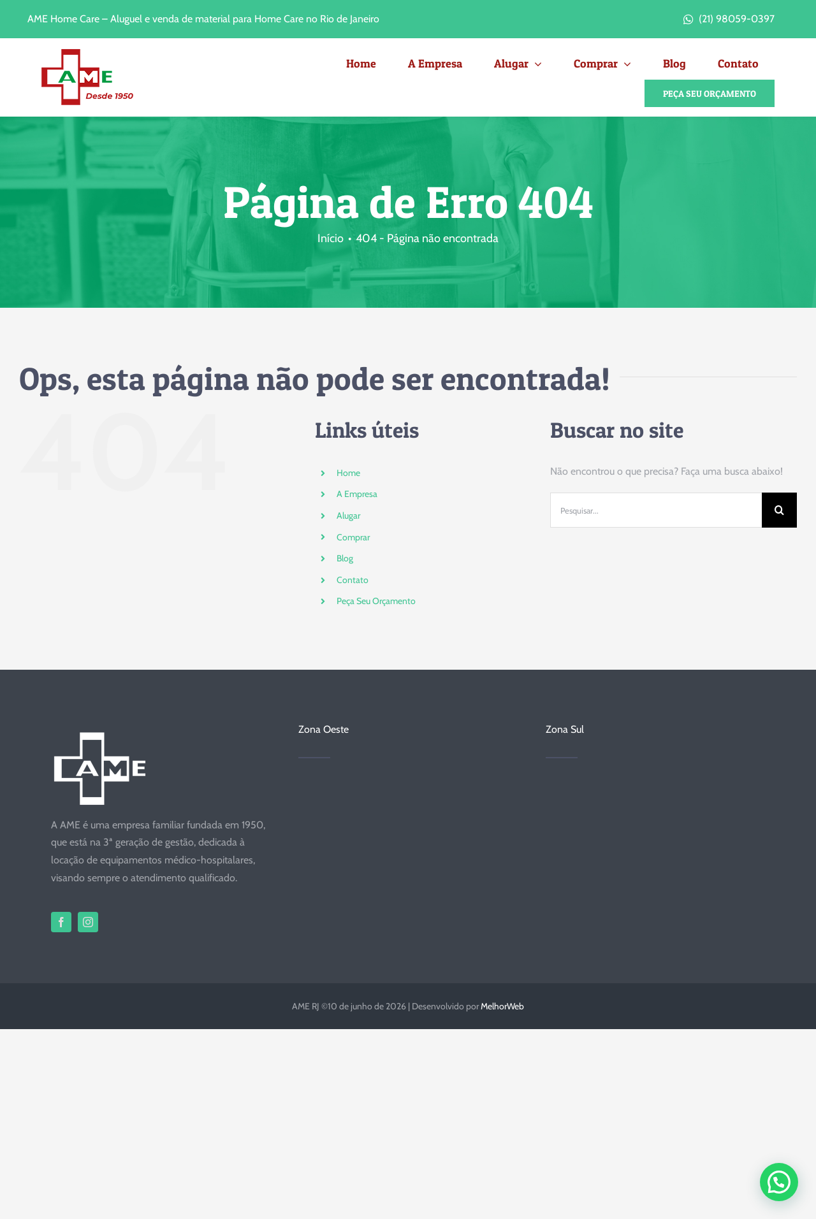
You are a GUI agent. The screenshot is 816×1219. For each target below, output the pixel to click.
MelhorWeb (502, 1006)
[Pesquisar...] (656, 510)
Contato (352, 580)
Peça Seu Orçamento (376, 601)
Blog (345, 558)
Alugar (348, 515)
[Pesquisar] (779, 510)
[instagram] (88, 922)
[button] (779, 1182)
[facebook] (61, 922)
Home (348, 473)
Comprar (353, 537)
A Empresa (357, 494)
